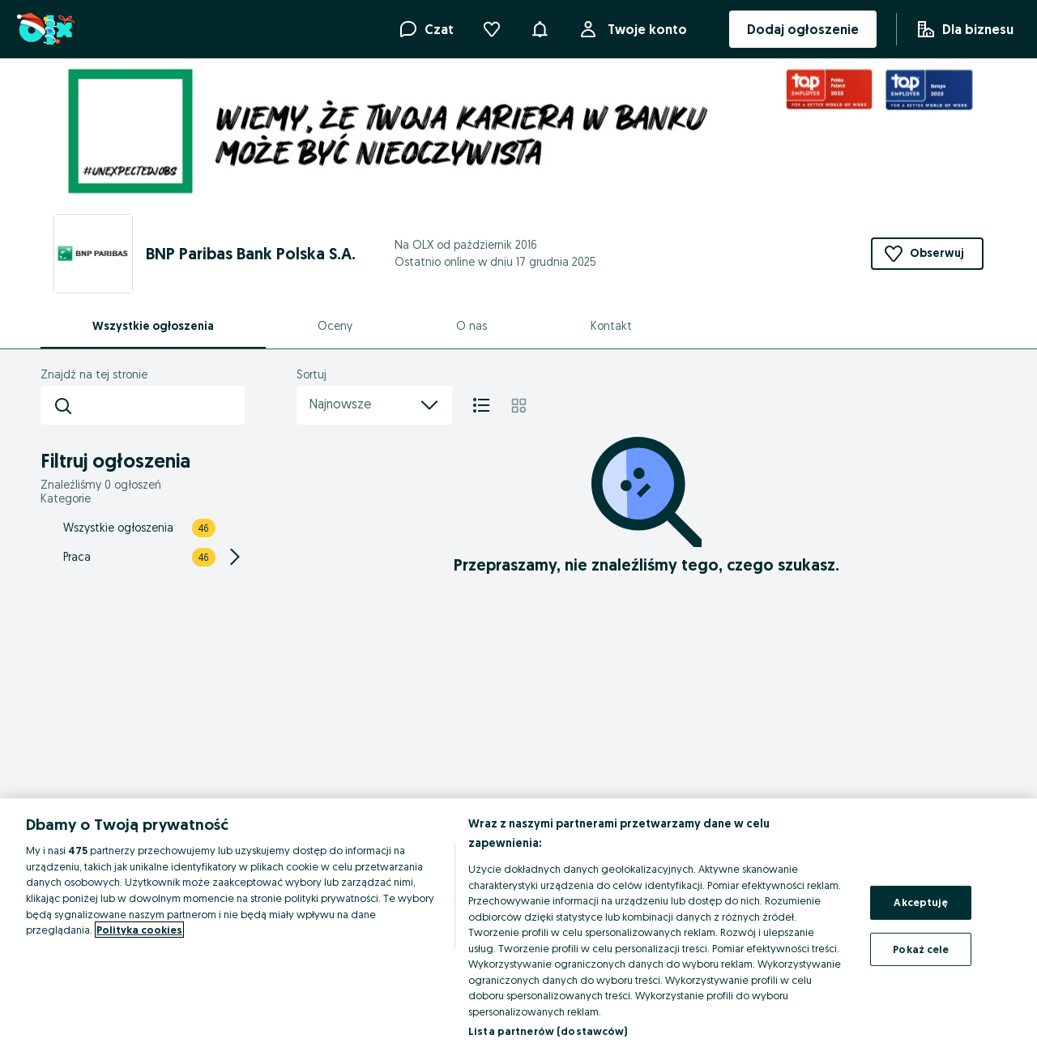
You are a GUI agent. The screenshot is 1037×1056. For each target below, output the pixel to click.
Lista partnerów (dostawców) (548, 1030)
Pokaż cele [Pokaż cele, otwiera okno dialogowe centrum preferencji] (921, 949)
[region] (518, 927)
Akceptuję (921, 902)
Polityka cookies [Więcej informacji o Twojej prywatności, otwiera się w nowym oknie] (139, 929)
